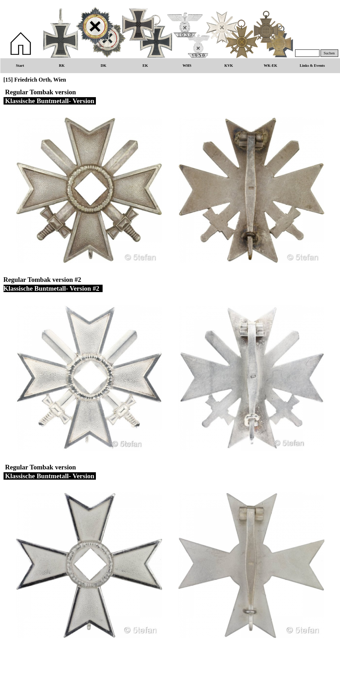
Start (20, 65)
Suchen (329, 53)
